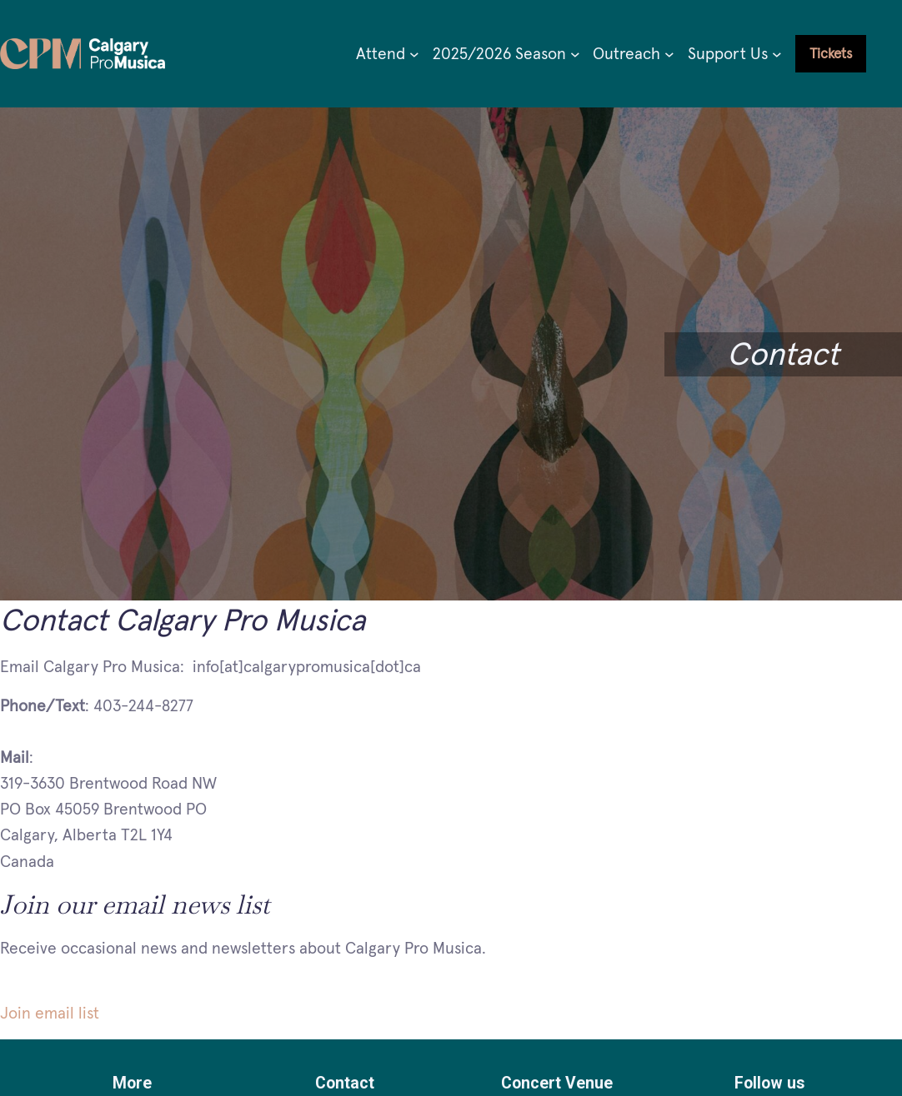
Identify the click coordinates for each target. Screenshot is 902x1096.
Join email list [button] (49, 1013)
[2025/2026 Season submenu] (575, 54)
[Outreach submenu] (669, 54)
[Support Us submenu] (777, 54)
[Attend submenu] (414, 54)
